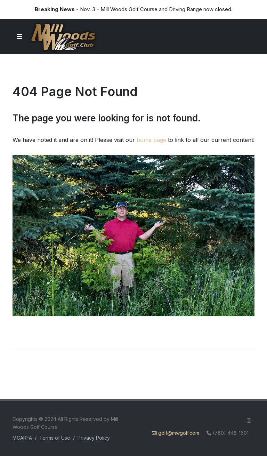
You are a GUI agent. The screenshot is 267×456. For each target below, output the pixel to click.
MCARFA (22, 438)
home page (151, 139)
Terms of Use (54, 438)
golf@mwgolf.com (176, 433)
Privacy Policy (94, 438)
